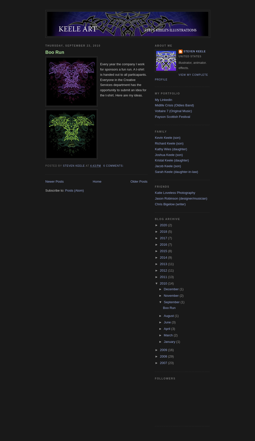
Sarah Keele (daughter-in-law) (176, 172)
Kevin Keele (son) (168, 138)
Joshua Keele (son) (169, 155)
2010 (164, 283)
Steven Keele (195, 51)
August (169, 316)
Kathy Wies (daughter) (171, 149)
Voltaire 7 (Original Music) (173, 111)
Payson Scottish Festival (172, 117)
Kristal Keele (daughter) (172, 160)
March (169, 335)
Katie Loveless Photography (175, 193)
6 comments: (114, 165)
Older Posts (138, 181)
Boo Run (54, 52)
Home (97, 181)
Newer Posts (54, 181)
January (170, 342)
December (172, 289)
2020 (164, 225)
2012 (164, 270)
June (168, 322)
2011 (164, 277)
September (172, 302)
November (172, 295)
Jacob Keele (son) (168, 166)
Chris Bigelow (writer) (170, 204)
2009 (164, 350)
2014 (164, 257)
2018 (164, 231)
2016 (164, 244)
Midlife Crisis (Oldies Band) (174, 105)
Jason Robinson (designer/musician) (181, 198)
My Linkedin (163, 100)
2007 (164, 363)
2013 (164, 264)
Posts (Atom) (74, 190)
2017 (164, 238)
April (167, 329)
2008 (164, 356)
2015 (164, 251)
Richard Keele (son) (169, 143)
